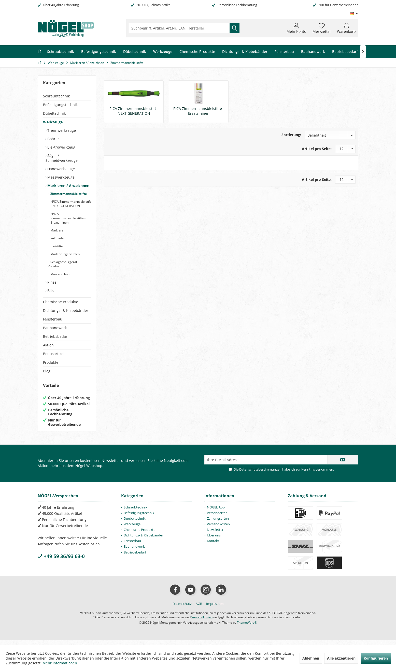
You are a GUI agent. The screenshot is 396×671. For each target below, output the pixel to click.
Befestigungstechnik (60, 104)
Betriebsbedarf (56, 336)
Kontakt (213, 546)
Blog (46, 371)
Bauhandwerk (55, 327)
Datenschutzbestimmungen (260, 474)
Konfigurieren (376, 658)
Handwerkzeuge (60, 168)
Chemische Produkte (60, 301)
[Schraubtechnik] (61, 51)
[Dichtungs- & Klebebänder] (245, 51)
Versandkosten (218, 529)
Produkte (50, 362)
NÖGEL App (216, 512)
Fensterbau (52, 319)
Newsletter (215, 534)
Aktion (48, 345)
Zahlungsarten (218, 523)
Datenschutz (182, 609)
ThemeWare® (247, 627)
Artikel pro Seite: (317, 148)
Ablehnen (310, 658)
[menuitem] (346, 28)
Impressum (214, 609)
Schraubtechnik (56, 96)
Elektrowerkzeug (60, 147)
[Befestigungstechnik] (99, 51)
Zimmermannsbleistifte (68, 194)
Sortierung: (291, 134)
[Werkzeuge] (163, 51)
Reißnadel (57, 238)
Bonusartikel (53, 353)
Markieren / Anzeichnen (67, 185)
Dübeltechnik (54, 113)
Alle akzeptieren (341, 658)
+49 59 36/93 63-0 (61, 561)
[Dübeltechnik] (135, 51)
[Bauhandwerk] (313, 51)
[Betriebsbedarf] (345, 51)
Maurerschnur (60, 274)
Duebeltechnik (135, 523)
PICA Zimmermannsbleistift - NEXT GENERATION (71, 203)
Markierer (57, 230)
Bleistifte (56, 246)
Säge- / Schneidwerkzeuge (62, 158)
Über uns (214, 540)
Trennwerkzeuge (61, 130)
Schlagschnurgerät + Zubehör (64, 264)
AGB (199, 609)
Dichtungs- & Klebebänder (65, 310)
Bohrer (52, 138)
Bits (50, 290)
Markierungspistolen (65, 254)
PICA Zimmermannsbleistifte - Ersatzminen (68, 218)
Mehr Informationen (60, 663)
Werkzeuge (53, 122)
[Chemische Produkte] (197, 51)
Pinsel (52, 282)
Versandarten (217, 518)
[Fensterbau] (284, 51)
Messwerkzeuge (60, 177)
